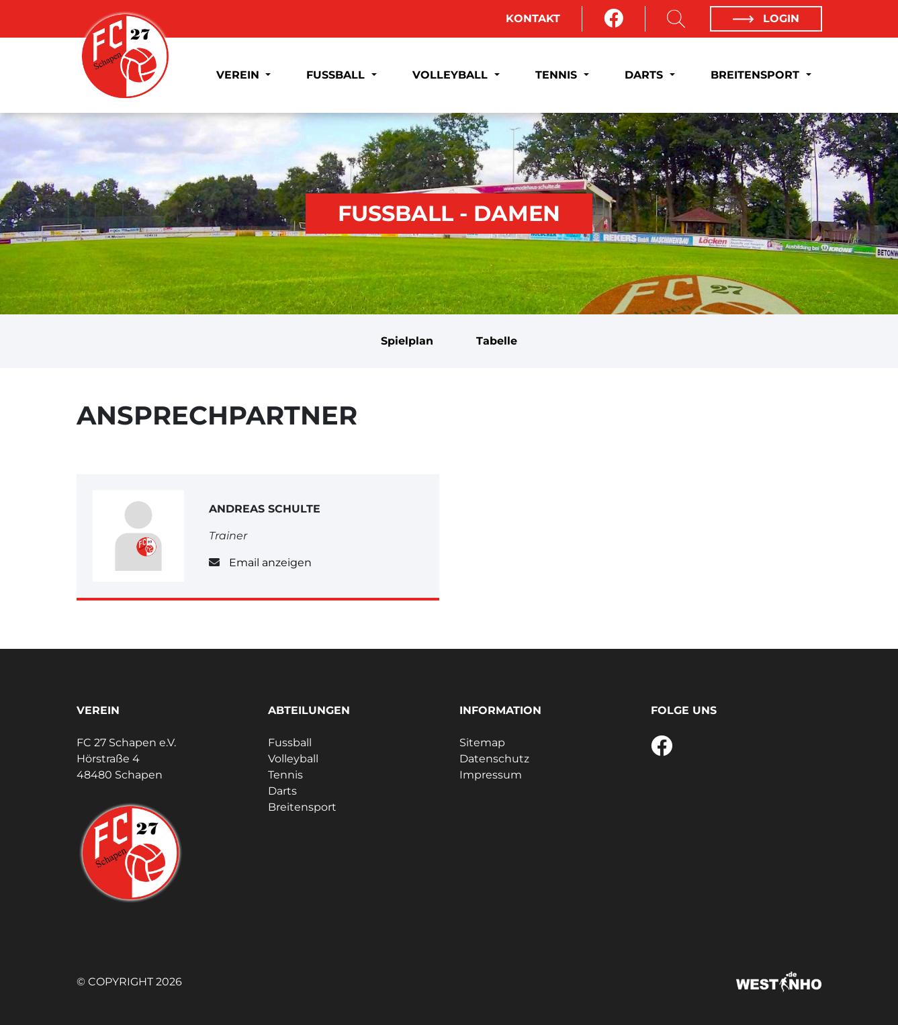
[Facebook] (613, 19)
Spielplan (407, 341)
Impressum (490, 774)
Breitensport (757, 75)
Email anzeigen (270, 562)
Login (766, 18)
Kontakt (533, 18)
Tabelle (496, 341)
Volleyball (451, 75)
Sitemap (482, 742)
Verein (239, 75)
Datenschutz (494, 758)
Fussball (337, 75)
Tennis (557, 75)
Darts (645, 75)
